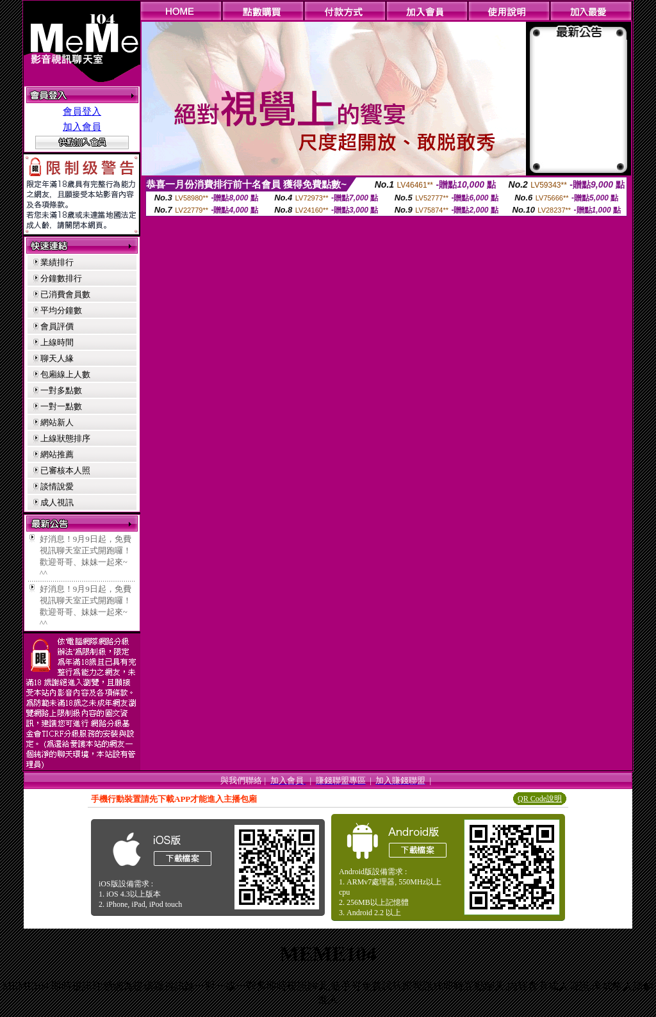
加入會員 (82, 127)
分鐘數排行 (61, 278)
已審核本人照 (65, 470)
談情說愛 (57, 486)
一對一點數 (61, 406)
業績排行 (57, 262)
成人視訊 (57, 502)
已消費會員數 (65, 294)
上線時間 (57, 342)
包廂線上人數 (65, 374)
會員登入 (82, 111)
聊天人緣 (57, 358)
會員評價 (57, 326)
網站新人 (57, 422)
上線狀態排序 (65, 438)
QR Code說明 (540, 798)
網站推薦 (57, 454)
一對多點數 (61, 390)
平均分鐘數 (61, 310)
